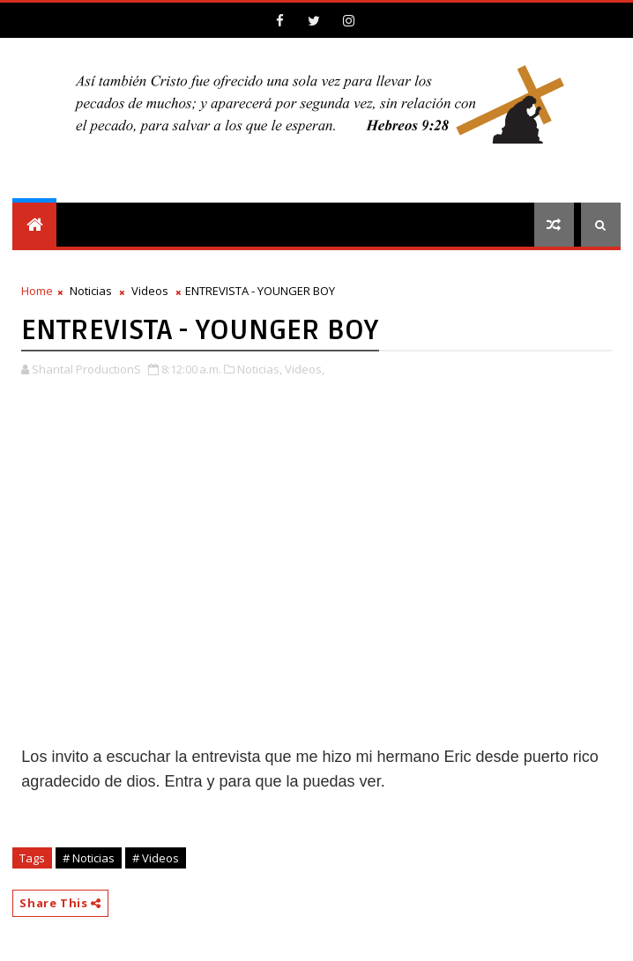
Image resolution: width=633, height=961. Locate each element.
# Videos (155, 858)
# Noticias (89, 858)
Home (37, 291)
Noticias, (259, 369)
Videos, (304, 369)
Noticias (91, 291)
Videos (149, 291)
